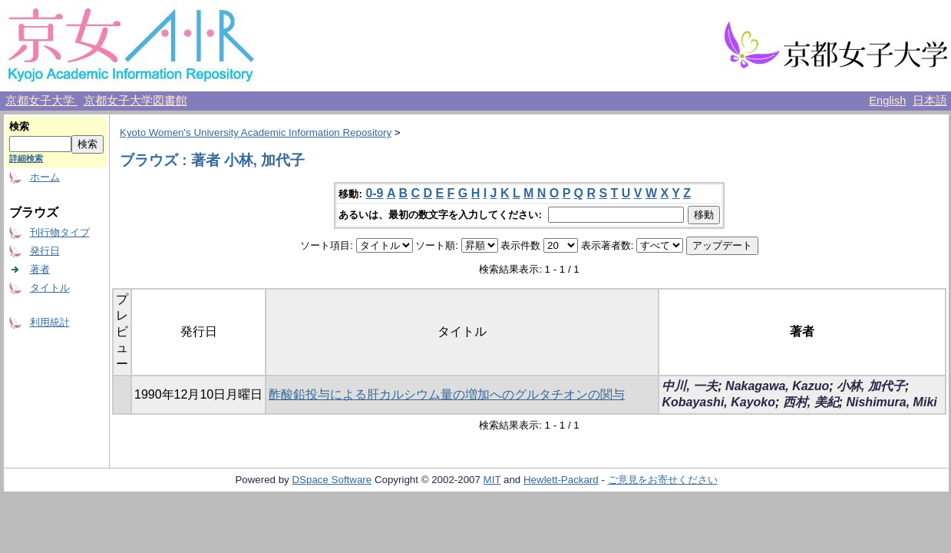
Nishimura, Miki (891, 402)
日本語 (930, 100)
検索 (19, 126)
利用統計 (50, 322)
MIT (492, 479)
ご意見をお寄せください (663, 479)
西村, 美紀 (811, 402)
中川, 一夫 (690, 385)
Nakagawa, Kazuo (777, 385)
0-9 (374, 193)
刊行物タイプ (60, 232)
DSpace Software (331, 479)
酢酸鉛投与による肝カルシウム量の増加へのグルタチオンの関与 (447, 394)
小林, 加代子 (871, 385)
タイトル (50, 287)
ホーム (45, 177)
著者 (40, 269)
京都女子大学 (41, 100)
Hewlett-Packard (561, 479)
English (887, 100)
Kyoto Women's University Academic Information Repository (255, 132)
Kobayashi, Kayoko (718, 402)
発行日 (45, 251)
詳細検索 (26, 158)
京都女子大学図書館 (135, 100)
